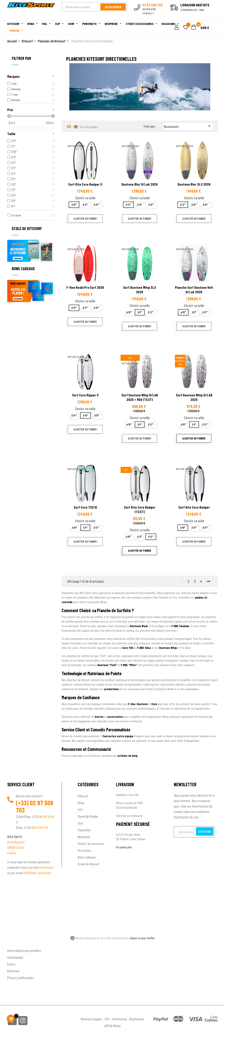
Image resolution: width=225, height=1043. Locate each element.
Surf (80, 823)
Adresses (13, 971)
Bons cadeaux (87, 857)
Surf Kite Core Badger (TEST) (139, 509)
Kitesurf (83, 796)
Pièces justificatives (20, 977)
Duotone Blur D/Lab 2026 (139, 184)
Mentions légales (91, 1019)
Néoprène (84, 836)
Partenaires (119, 1019)
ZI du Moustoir (16, 842)
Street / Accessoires (91, 843)
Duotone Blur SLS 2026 (194, 184)
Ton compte (15, 943)
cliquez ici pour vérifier (142, 938)
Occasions (84, 850)
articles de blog (127, 755)
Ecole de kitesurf (88, 864)
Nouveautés (188, 126)
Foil (80, 809)
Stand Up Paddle (88, 816)
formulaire (47, 867)
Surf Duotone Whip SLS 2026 (139, 289)
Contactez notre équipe (117, 736)
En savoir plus (124, 847)
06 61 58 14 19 (39, 827)
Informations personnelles (24, 950)
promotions (111, 689)
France (11, 853)
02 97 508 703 (34, 806)
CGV (107, 1019)
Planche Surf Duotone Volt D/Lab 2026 (194, 289)
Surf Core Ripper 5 (85, 395)
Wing (81, 802)
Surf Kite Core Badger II (85, 184)
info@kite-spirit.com (37, 873)
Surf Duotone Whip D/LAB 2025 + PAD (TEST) (139, 397)
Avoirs (11, 964)
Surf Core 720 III (85, 507)
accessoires (115, 716)
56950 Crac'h (15, 847)
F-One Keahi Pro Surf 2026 (85, 287)
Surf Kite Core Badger (194, 507)
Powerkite (84, 830)
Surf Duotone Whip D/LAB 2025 (194, 397)
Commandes (15, 957)
